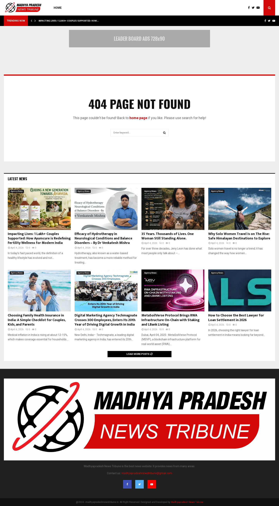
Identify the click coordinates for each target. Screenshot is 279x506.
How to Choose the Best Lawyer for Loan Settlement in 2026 (236, 318)
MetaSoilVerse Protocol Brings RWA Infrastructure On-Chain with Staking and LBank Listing (170, 320)
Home (58, 7)
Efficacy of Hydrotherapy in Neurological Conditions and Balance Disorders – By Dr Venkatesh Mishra (103, 238)
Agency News (17, 191)
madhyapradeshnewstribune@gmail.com (146, 473)
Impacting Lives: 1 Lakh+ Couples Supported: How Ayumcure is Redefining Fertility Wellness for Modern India (39, 238)
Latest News (17, 178)
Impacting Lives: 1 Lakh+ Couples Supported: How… (69, 21)
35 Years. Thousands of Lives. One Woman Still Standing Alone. (167, 236)
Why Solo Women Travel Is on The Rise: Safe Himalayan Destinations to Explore (239, 236)
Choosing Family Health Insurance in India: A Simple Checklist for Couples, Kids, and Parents (36, 320)
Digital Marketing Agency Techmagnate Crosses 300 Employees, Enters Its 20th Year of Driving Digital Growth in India (106, 320)
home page (138, 118)
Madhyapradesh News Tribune (187, 502)
